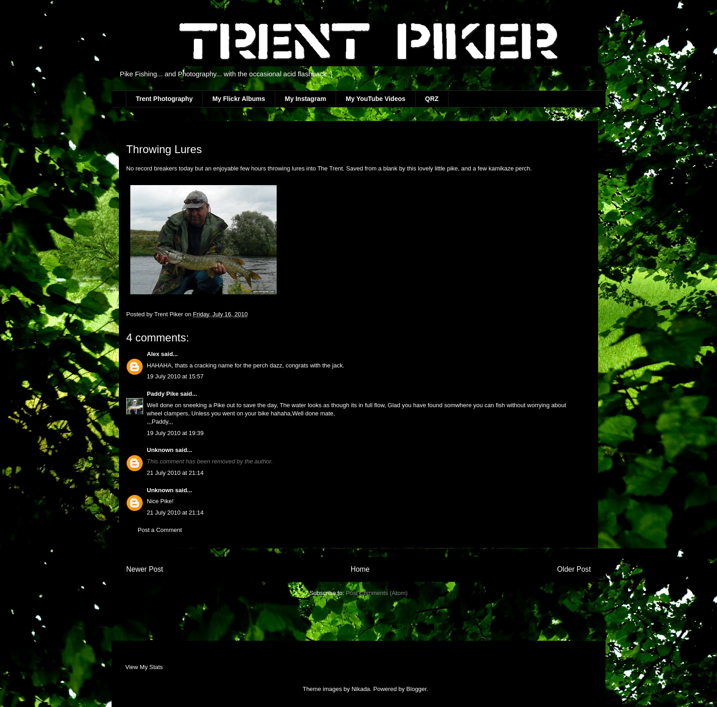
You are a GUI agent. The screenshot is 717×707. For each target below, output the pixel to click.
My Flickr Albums (238, 98)
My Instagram (305, 98)
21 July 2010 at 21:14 (175, 472)
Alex (154, 354)
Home (360, 569)
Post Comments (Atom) (376, 593)
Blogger (417, 689)
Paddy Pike (162, 393)
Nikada (361, 689)
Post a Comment (160, 529)
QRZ (432, 98)
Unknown (160, 450)
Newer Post (144, 569)
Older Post (574, 569)
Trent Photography (164, 98)
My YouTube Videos (375, 98)
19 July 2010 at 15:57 (175, 376)
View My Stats (144, 667)
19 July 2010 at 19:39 (175, 433)
